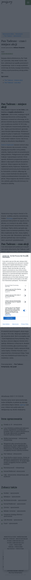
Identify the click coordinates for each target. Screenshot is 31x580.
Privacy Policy (24, 324)
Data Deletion (6, 324)
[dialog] (15, 290)
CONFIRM (9, 318)
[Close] (27, 256)
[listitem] (15, 286)
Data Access (15, 324)
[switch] (24, 290)
